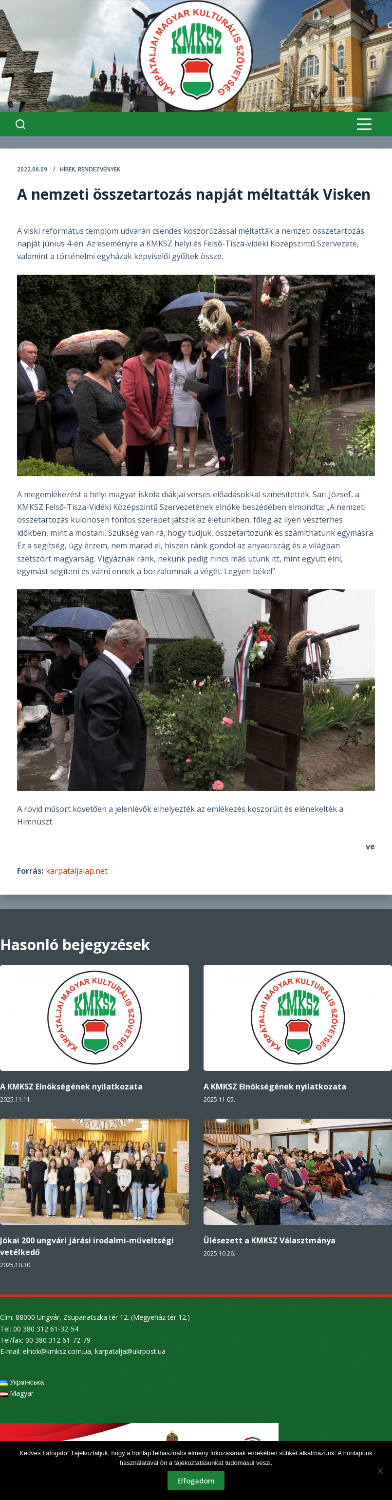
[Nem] (380, 1471)
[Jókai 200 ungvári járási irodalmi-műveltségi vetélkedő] (94, 1172)
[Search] (20, 124)
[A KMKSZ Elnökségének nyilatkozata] (94, 1018)
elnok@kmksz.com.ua (57, 1351)
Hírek (67, 169)
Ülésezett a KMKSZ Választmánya (270, 1240)
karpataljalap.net (77, 870)
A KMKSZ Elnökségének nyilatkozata (71, 1086)
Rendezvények (99, 169)
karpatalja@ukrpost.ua (130, 1351)
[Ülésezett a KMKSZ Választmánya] (298, 1172)
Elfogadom (196, 1480)
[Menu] (364, 124)
